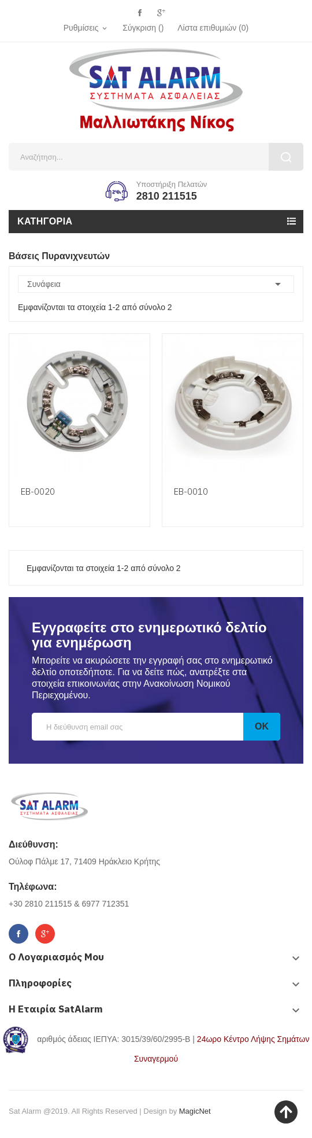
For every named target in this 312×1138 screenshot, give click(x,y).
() (212, 27)
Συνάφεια (156, 284)
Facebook (139, 13)
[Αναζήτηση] (156, 157)
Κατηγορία (44, 221)
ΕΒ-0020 (38, 491)
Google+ (161, 13)
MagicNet (195, 1111)
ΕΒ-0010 (191, 491)
